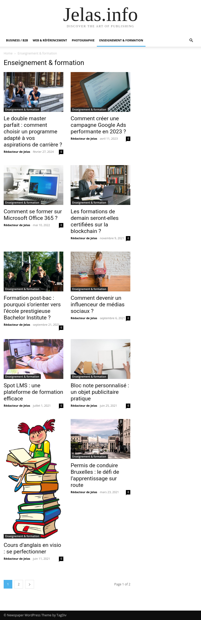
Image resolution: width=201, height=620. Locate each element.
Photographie (83, 40)
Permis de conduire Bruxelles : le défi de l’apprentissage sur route (95, 475)
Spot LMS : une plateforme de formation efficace (33, 392)
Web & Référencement (50, 40)
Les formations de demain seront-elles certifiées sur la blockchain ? (95, 221)
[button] (191, 40)
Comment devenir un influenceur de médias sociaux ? (98, 304)
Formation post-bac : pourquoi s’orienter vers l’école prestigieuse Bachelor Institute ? (32, 308)
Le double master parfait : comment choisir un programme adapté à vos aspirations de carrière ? (33, 131)
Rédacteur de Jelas (17, 152)
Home (8, 53)
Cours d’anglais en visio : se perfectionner (32, 548)
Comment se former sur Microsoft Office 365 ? (33, 214)
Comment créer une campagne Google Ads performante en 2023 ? (98, 125)
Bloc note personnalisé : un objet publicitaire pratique (100, 392)
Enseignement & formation (121, 40)
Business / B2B (17, 40)
